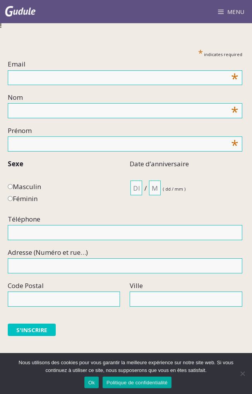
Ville (136, 285)
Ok (91, 382)
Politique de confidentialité (137, 382)
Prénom (123, 131)
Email (123, 64)
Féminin (25, 198)
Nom (123, 97)
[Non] (242, 373)
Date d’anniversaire (159, 163)
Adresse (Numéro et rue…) (48, 252)
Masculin (27, 186)
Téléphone (24, 219)
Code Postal (26, 285)
